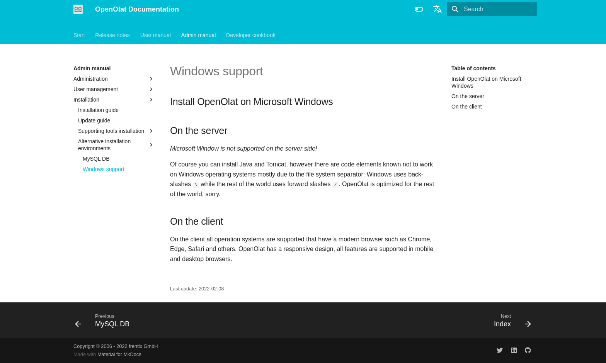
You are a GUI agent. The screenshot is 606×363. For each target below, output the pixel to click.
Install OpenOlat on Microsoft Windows (486, 82)
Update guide (94, 120)
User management (95, 89)
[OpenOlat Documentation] (78, 9)
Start (79, 35)
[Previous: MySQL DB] (105, 320)
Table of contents (473, 68)
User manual (155, 35)
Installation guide (98, 110)
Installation (114, 99)
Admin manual (198, 35)
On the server (467, 96)
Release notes (112, 35)
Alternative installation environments (116, 144)
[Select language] (437, 9)
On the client (466, 106)
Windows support (103, 169)
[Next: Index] (510, 320)
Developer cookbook (251, 35)
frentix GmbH (143, 346)
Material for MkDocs (119, 354)
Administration (114, 78)
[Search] (492, 9)
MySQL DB (96, 159)
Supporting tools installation (116, 130)
